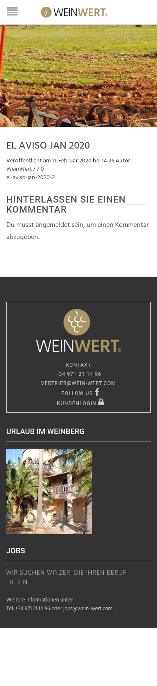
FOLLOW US (81, 393)
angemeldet (53, 225)
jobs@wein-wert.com (88, 608)
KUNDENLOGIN (80, 403)
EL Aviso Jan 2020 (48, 146)
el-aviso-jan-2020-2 (30, 177)
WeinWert (19, 169)
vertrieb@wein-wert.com (78, 383)
